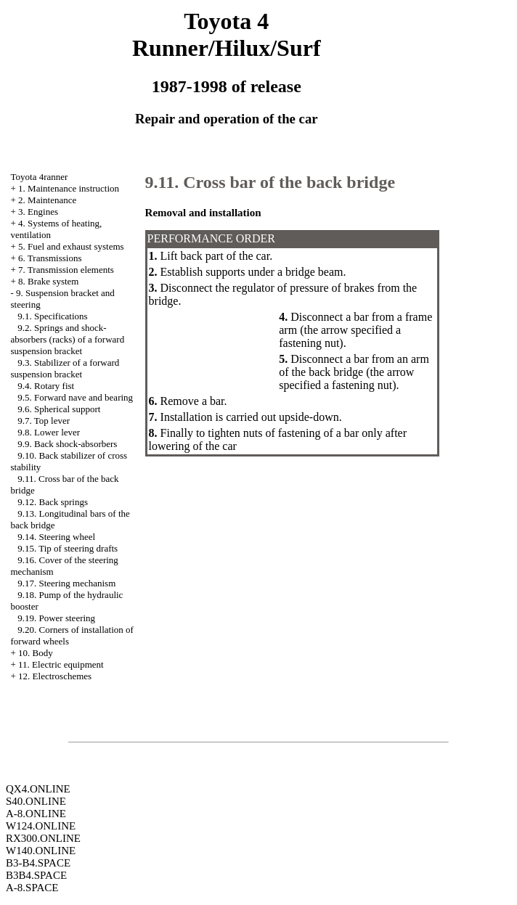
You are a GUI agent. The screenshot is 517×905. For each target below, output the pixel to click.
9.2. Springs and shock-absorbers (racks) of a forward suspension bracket (67, 339)
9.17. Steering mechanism (66, 583)
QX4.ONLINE (38, 789)
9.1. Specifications (52, 316)
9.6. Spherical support (58, 409)
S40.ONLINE (36, 801)
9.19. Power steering (56, 618)
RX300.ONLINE (43, 838)
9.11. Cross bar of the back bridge (270, 182)
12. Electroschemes (54, 676)
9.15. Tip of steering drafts (67, 548)
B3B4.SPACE (36, 875)
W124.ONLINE (41, 826)
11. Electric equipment (61, 664)
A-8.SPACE (32, 887)
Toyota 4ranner (39, 176)
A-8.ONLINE (36, 813)
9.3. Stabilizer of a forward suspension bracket (64, 368)
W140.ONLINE (41, 850)
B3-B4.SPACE (38, 863)
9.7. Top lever (43, 420)
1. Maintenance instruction (68, 188)
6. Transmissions (49, 258)
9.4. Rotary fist (45, 385)
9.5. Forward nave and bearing (75, 397)
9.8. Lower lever (48, 432)
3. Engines (38, 211)
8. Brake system (48, 281)
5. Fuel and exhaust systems (71, 246)
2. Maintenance (47, 199)
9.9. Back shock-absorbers (67, 443)
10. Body (35, 652)
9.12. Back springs (52, 501)
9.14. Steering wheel (56, 536)
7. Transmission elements (66, 269)
